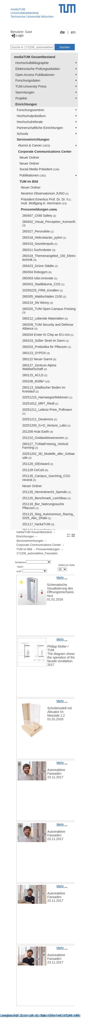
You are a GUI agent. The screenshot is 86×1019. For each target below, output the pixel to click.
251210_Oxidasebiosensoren (45, 438)
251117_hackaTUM (38, 524)
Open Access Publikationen (34, 75)
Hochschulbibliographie (32, 63)
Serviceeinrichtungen (33, 139)
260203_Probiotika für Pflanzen (46, 347)
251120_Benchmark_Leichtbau (46, 498)
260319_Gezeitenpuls (40, 243)
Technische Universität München (32, 16)
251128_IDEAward (37, 464)
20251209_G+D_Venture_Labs (46, 425)
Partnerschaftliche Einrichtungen (40, 128)
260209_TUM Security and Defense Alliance (47, 326)
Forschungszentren (30, 110)
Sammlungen (24, 92)
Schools (22, 134)
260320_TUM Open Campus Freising (49, 310)
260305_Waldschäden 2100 (44, 296)
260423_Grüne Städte (40, 266)
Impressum (71, 1015)
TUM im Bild (28, 181)
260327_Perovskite (38, 231)
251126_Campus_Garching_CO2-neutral (46, 478)
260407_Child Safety (39, 215)
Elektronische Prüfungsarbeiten (37, 69)
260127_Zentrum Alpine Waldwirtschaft (39, 367)
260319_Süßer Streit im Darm (45, 340)
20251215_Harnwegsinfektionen (47, 397)
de (62, 32)
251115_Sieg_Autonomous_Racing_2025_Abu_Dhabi (48, 516)
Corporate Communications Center (45, 151)
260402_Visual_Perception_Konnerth (48, 223)
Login (17, 35)
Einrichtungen (26, 104)
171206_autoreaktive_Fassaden (37, 553)
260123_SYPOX (36, 353)
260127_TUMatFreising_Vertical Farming (45, 446)
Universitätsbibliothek (25, 13)
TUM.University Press (30, 86)
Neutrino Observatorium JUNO (45, 193)
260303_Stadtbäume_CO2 (43, 284)
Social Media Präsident (39, 169)
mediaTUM (18, 9)
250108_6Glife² (36, 381)
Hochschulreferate (30, 122)
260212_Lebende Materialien (45, 318)
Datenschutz (29, 1015)
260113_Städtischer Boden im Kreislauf (43, 389)
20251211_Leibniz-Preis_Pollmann (47, 411)
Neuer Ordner (29, 157)
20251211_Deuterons (39, 419)
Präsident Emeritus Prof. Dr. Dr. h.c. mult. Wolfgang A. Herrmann (46, 201)
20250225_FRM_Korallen (42, 290)
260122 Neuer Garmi (39, 359)
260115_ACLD (34, 375)
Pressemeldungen (39, 209)
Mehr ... (61, 577)
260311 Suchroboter (38, 250)
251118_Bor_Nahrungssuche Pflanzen (43, 506)
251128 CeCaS (35, 470)
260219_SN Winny (37, 302)
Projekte (21, 98)
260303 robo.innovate (39, 278)
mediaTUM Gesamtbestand (34, 57)
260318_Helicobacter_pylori (44, 237)
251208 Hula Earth (37, 431)
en (73, 32)
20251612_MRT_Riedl (40, 403)
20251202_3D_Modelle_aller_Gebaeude (48, 455)
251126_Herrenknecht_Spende (46, 492)
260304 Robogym (37, 272)
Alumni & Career (34, 145)
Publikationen (32, 175)
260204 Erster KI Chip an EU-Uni (48, 334)
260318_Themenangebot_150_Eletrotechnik (48, 257)
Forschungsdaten (27, 80)
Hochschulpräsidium (31, 116)
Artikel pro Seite (66, 565)
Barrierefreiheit (50, 1015)
